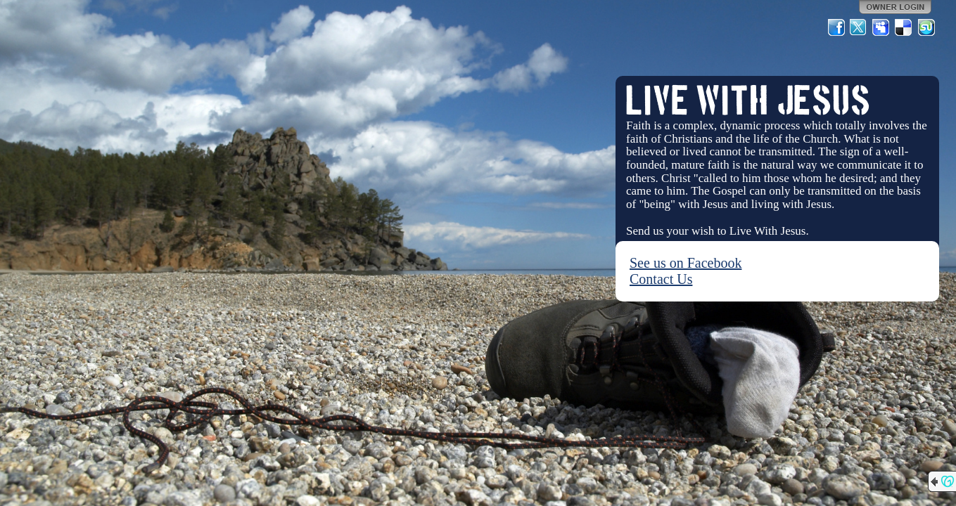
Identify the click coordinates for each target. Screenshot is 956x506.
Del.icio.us (904, 27)
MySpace (881, 27)
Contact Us (661, 279)
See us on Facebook (685, 263)
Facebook (836, 27)
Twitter (859, 27)
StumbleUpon (926, 27)
